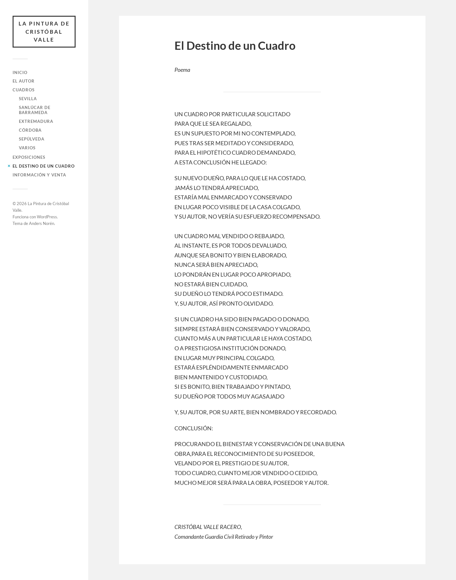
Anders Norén (41, 223)
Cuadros (24, 89)
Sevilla (28, 98)
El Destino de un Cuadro (44, 166)
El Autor (24, 80)
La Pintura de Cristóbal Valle (44, 31)
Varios (27, 147)
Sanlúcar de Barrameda (34, 110)
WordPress (47, 216)
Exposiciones (29, 157)
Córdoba (30, 130)
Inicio (20, 72)
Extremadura (36, 121)
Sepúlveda (31, 138)
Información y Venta (39, 174)
